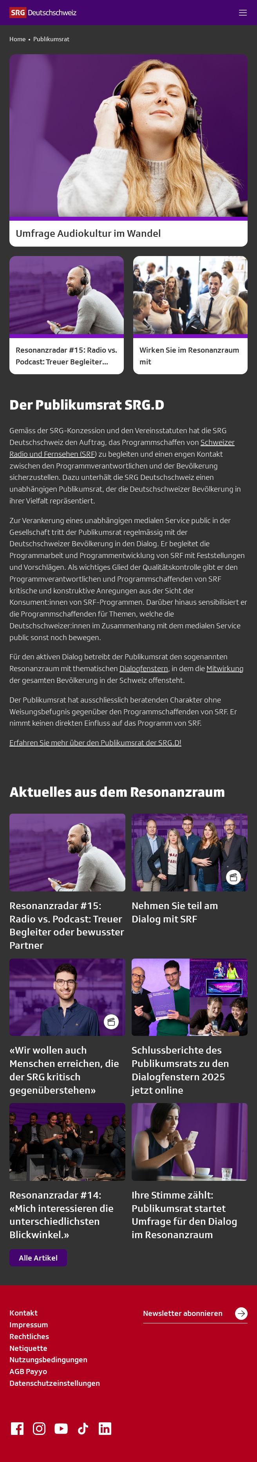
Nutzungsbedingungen (48, 1359)
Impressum (28, 1324)
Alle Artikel (38, 1257)
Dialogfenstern (143, 668)
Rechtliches (29, 1336)
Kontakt (23, 1312)
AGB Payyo (28, 1371)
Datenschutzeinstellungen (54, 1383)
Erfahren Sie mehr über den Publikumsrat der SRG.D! (95, 742)
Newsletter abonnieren (195, 1313)
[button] (243, 12)
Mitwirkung (225, 668)
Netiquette (28, 1348)
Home (17, 39)
